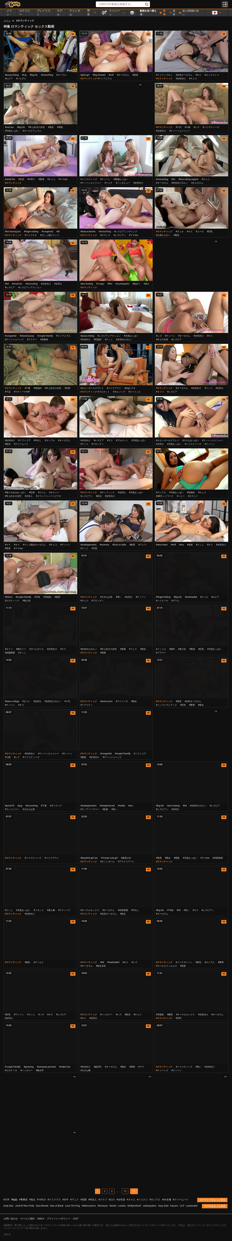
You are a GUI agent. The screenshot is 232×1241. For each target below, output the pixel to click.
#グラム (175, 600)
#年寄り (31, 179)
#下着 (27, 388)
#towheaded (191, 597)
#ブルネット (104, 392)
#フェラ (142, 544)
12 (125, 1191)
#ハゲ (41, 1014)
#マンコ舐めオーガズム (34, 544)
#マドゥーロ (122, 701)
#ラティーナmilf (22, 392)
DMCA (40, 1218)
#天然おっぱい (12, 131)
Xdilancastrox (89, 1205)
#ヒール (204, 597)
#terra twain (161, 544)
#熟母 (135, 75)
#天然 (94, 548)
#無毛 (176, 235)
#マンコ (84, 444)
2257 (75, 1218)
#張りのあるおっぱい (15, 492)
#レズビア (10, 287)
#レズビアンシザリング (125, 231)
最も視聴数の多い (189, 12)
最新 (172, 12)
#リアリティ (86, 705)
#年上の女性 (162, 339)
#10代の (41, 1199)
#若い (114, 809)
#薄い (118, 597)
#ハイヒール (162, 600)
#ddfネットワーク (164, 496)
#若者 (105, 809)
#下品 (8, 392)
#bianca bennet (88, 231)
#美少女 (182, 649)
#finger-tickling (31, 231)
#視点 (32, 1199)
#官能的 (98, 339)
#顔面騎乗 (10, 652)
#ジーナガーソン (184, 962)
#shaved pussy (27, 336)
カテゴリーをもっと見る (212, 1200)
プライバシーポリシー (58, 1218)
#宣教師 (44, 339)
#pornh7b (9, 805)
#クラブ (102, 1199)
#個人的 (26, 600)
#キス (198, 75)
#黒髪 (176, 858)
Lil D (182, 1205)
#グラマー (32, 339)
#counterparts (122, 284)
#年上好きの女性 (36, 127)
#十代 (178, 127)
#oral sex (9, 127)
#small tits (10, 179)
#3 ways (100, 284)
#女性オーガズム (184, 75)
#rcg (24, 75)
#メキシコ (39, 910)
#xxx (181, 544)
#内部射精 (218, 858)
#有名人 (92, 1199)
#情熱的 (38, 388)
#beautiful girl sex (89, 858)
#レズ (196, 127)
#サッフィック (107, 492)
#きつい (26, 701)
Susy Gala (163, 1205)
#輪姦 (14, 1199)
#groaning (29, 1067)
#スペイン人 (135, 392)
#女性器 (121, 1199)
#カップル (50, 440)
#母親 (60, 127)
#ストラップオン (164, 75)
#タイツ (160, 392)
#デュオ (179, 231)
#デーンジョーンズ (14, 339)
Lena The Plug (72, 1205)
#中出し (38, 440)
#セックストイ (212, 75)
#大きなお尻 (106, 597)
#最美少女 (126, 858)
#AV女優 (166, 1199)
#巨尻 (21, 179)
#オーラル (61, 75)
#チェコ (193, 78)
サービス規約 (27, 1218)
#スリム (42, 492)
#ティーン (105, 179)
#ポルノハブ (119, 392)
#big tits (34, 75)
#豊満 (192, 705)
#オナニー (54, 492)
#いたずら (21, 78)
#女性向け (181, 78)
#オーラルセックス (89, 910)
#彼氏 (27, 962)
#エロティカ (11, 1070)
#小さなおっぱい (190, 440)
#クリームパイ (21, 444)
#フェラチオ (31, 235)
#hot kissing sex (13, 231)
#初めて (136, 284)
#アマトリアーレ (126, 861)
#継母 (170, 1014)
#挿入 (146, 284)
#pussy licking (12, 75)
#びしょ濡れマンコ (49, 235)
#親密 (57, 597)
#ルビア (9, 78)
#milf (111, 75)
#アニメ (74, 1199)
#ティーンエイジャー (179, 131)
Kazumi (174, 1205)
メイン (7, 20)
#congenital (47, 231)
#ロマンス (105, 235)
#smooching (47, 75)
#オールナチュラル (31, 131)
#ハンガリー (106, 1014)
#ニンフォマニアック (166, 705)
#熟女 (51, 127)
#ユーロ (200, 231)
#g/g (20, 805)
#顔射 (183, 966)
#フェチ (108, 183)
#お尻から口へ (163, 235)
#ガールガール (36, 649)
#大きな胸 (85, 1070)
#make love (64, 1067)
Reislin (113, 1205)
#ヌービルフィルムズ (166, 966)
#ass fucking (86, 284)
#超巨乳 (98, 1067)
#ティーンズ (162, 1070)
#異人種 (51, 910)
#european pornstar (46, 1067)
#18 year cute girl (109, 858)
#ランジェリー (12, 809)
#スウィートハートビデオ (48, 496)
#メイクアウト (114, 388)
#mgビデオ (129, 388)
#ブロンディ (98, 444)
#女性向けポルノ (179, 183)
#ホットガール (107, 861)
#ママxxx (63, 179)
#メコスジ (142, 1199)
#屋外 (172, 649)
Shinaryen (103, 1205)
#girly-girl (85, 75)
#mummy (104, 544)
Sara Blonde (42, 1205)
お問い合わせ (11, 1218)
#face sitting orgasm (188, 179)
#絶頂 (8, 444)
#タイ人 (131, 1199)
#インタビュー (123, 183)
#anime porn (106, 701)
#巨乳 (210, 231)
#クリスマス (54, 1199)
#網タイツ (21, 649)
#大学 (6, 1199)
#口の (112, 1199)
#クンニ (109, 339)
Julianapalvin (149, 1205)
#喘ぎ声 (40, 1070)
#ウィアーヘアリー (89, 809)
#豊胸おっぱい (120, 179)
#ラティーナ (64, 910)
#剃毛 (198, 962)
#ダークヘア (56, 805)
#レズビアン (119, 235)
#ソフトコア (24, 440)
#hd (173, 179)
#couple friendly (45, 336)
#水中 (65, 1199)
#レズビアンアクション (29, 287)
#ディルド (39, 962)
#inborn (8, 597)
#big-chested (99, 75)
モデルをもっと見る (214, 1206)
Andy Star (8, 1205)
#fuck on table (119, 544)
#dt (58, 231)
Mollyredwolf (134, 1205)
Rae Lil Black (56, 1205)
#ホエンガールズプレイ (91, 388)
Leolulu (122, 1205)
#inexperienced (107, 805)
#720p (170, 910)
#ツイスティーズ (211, 127)
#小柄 (187, 127)
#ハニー (181, 496)
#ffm (109, 284)
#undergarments (88, 544)
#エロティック (12, 600)
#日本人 (28, 496)
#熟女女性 (101, 966)
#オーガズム (123, 75)
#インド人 (161, 649)
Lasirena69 (192, 1205)
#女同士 (58, 284)
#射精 (190, 544)
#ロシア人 (161, 492)
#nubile (121, 805)
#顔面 (83, 1199)
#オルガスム (197, 183)
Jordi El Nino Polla (24, 1205)
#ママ (8, 544)
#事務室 (23, 1199)
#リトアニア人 (105, 78)
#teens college (12, 701)
